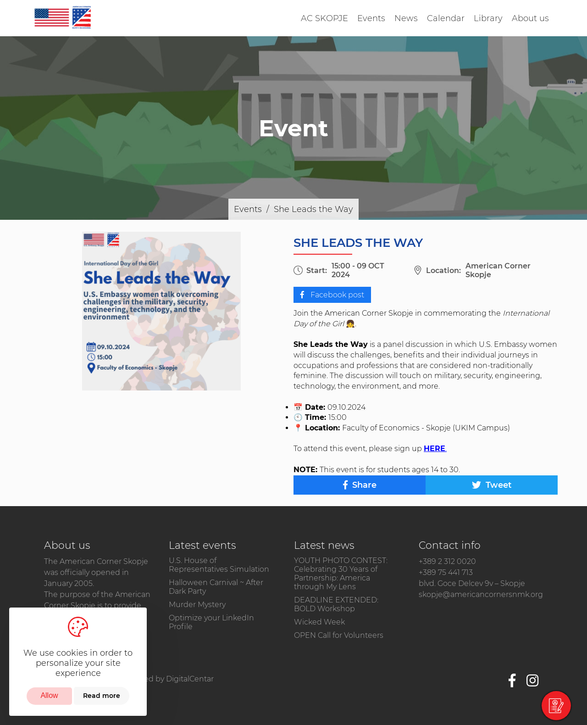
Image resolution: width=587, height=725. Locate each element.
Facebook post (332, 294)
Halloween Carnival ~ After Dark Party (216, 587)
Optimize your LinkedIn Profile (211, 622)
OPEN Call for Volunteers (338, 635)
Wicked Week (319, 622)
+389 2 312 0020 (447, 561)
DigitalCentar (190, 679)
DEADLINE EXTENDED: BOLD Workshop (336, 604)
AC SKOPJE (324, 18)
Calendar (446, 18)
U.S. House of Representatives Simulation (219, 565)
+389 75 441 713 (446, 572)
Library (488, 18)
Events (371, 18)
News (406, 18)
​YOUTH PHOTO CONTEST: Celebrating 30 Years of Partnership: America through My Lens (341, 573)
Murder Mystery (197, 604)
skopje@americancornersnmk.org (481, 594)
